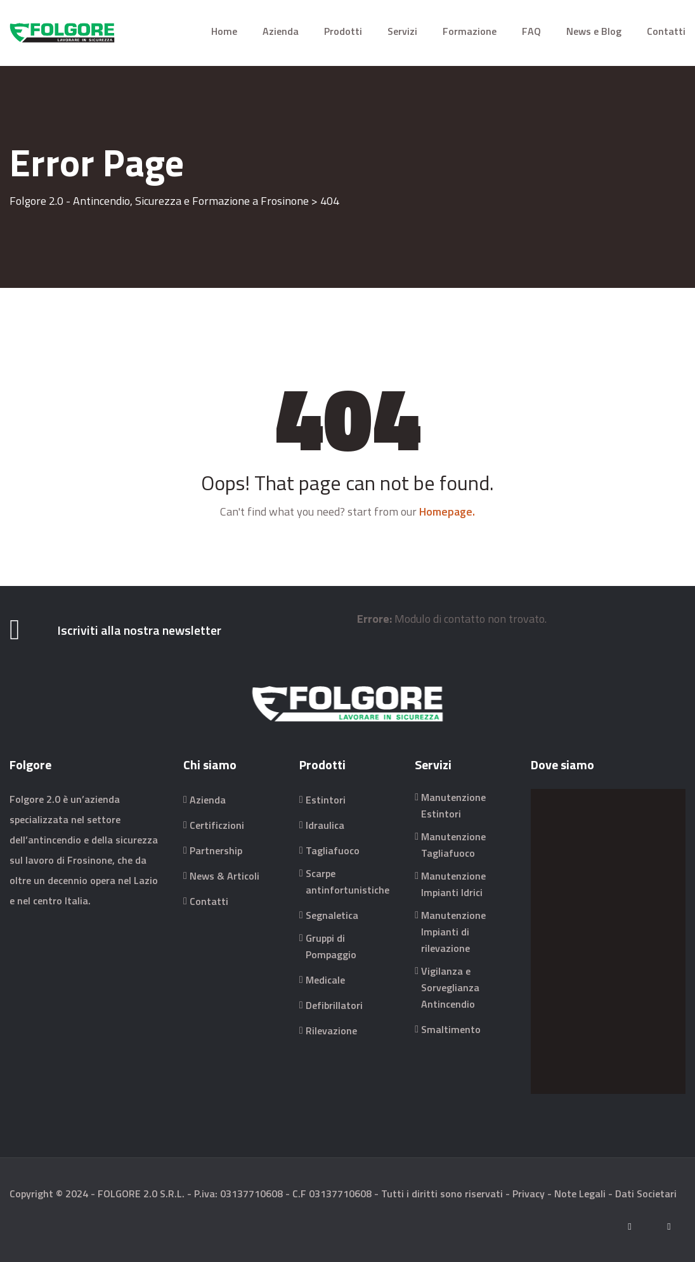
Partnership (216, 850)
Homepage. (447, 511)
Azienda (281, 31)
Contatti (666, 31)
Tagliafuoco (333, 850)
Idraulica (325, 825)
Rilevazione (331, 1030)
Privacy (528, 1193)
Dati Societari (646, 1193)
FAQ (531, 31)
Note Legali (580, 1193)
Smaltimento (451, 1029)
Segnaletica (332, 915)
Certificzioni (217, 825)
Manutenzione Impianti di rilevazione (453, 931)
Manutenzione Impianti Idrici (453, 884)
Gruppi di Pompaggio (331, 946)
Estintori (326, 799)
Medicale (325, 979)
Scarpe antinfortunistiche (347, 881)
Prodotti (343, 31)
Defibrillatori (334, 1005)
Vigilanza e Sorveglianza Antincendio (450, 987)
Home (224, 31)
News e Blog (593, 31)
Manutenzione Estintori (453, 805)
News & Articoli (224, 875)
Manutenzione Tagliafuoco (453, 845)
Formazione (470, 31)
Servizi (402, 31)
